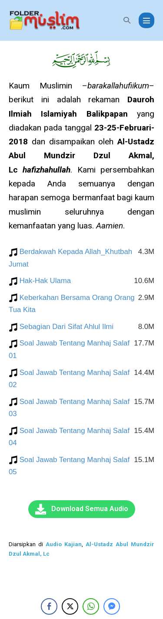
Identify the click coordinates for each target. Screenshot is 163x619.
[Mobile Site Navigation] (146, 20)
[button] (126, 20)
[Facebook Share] (49, 606)
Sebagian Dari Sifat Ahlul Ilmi (71, 327)
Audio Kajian (64, 544)
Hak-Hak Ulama (49, 281)
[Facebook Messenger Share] (111, 606)
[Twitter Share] (70, 606)
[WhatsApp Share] (91, 606)
